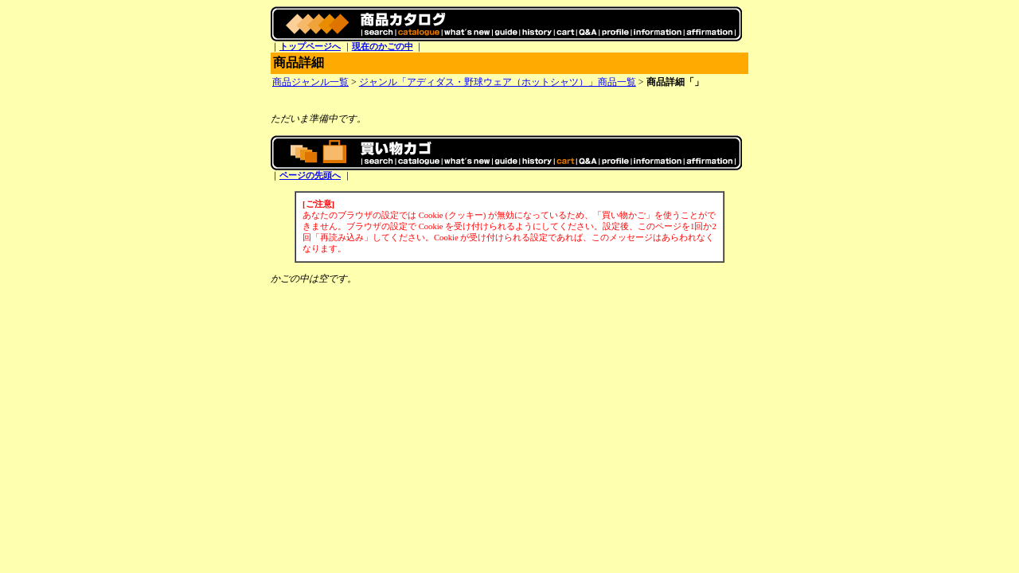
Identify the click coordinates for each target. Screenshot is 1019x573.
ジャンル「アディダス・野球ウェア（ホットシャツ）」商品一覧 (497, 82)
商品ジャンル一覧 (310, 82)
